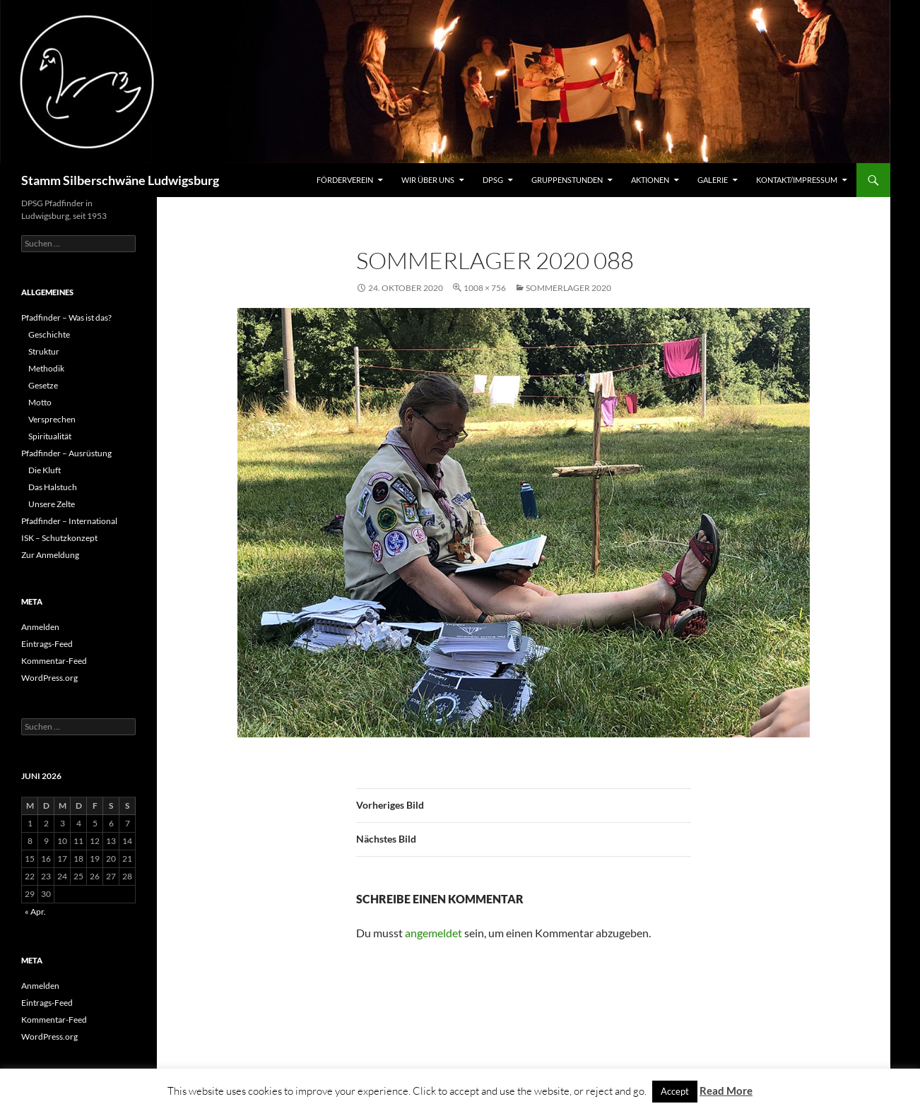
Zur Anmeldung (50, 554)
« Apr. (35, 911)
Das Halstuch (52, 487)
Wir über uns (427, 179)
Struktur (43, 351)
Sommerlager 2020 (568, 288)
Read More (726, 1090)
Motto (40, 402)
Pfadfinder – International (69, 521)
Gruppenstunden (567, 179)
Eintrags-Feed (47, 643)
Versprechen (52, 419)
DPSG (493, 179)
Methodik (46, 368)
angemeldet (433, 932)
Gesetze (43, 385)
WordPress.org (49, 677)
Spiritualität (49, 436)
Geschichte (49, 334)
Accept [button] (675, 1091)
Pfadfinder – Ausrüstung (66, 453)
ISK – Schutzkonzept (59, 538)
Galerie (712, 179)
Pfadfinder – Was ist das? (66, 317)
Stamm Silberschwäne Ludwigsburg (120, 180)
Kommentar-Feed (54, 660)
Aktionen (650, 179)
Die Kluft (44, 470)
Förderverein (345, 179)
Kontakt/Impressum (796, 179)
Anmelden (40, 627)
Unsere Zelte (51, 504)
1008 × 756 (485, 288)
